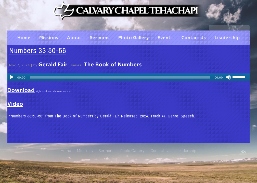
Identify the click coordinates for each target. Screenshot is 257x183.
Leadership (227, 38)
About (74, 38)
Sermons (100, 38)
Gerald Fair (53, 64)
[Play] (11, 77)
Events (165, 38)
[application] (128, 77)
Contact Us (194, 38)
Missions (48, 38)
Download (21, 90)
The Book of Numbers (113, 64)
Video (15, 104)
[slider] (120, 77)
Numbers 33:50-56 (37, 50)
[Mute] (228, 77)
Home (24, 38)
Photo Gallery (133, 38)
